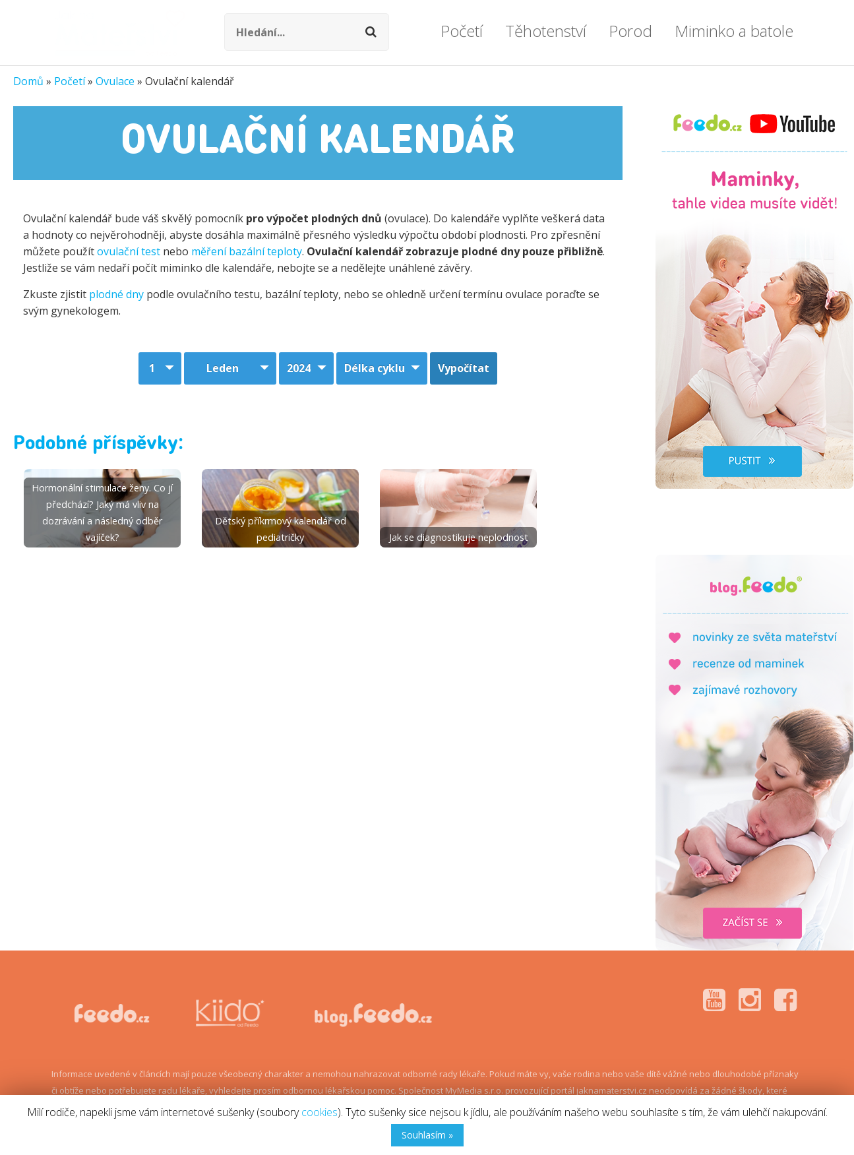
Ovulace (115, 81)
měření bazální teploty (246, 251)
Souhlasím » (427, 1135)
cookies (319, 1112)
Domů (28, 81)
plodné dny (116, 294)
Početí (69, 81)
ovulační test (128, 251)
